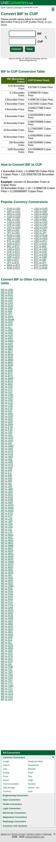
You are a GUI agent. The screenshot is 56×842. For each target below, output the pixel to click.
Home (3, 7)
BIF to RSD (7, 613)
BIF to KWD (7, 510)
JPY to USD (13, 233)
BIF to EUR (7, 292)
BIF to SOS (7, 645)
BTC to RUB (40, 268)
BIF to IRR (6, 481)
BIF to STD (7, 653)
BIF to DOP (7, 416)
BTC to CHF (40, 252)
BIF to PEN (7, 591)
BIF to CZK (7, 408)
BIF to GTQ (7, 451)
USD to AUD (40, 217)
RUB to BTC (13, 268)
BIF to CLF (6, 389)
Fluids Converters (12, 804)
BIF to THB (7, 667)
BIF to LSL (6, 529)
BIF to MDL (7, 537)
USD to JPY (40, 233)
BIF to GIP (6, 443)
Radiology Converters (14, 821)
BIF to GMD (7, 446)
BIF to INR (6, 311)
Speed (6, 780)
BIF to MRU (7, 554)
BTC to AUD (40, 243)
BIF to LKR (7, 524)
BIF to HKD (7, 457)
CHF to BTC (13, 252)
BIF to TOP (7, 677)
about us (5, 834)
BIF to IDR (6, 470)
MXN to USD (14, 214)
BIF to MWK (7, 562)
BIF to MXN (7, 316)
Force (5, 776)
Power (30, 772)
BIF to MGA (7, 540)
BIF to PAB (7, 589)
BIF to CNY (7, 303)
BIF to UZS (7, 699)
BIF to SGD (7, 634)
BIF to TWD (7, 686)
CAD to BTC (13, 249)
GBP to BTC (13, 257)
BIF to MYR (7, 564)
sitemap (47, 834)
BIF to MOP (7, 551)
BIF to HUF (7, 467)
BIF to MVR (7, 559)
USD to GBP (40, 211)
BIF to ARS (7, 338)
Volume (6, 765)
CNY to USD (13, 227)
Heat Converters (11, 799)
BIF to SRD (7, 648)
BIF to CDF (7, 386)
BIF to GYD (7, 454)
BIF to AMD (7, 330)
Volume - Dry (33, 787)
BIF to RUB (7, 615)
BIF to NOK (7, 578)
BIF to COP (7, 397)
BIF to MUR (7, 556)
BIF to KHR (7, 500)
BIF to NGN (7, 572)
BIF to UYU (7, 696)
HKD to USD (13, 238)
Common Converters (14, 757)
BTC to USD (13, 241)
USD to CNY (40, 227)
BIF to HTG (7, 465)
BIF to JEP (6, 486)
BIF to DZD (7, 419)
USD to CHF (40, 225)
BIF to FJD (6, 430)
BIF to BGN (7, 354)
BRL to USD (13, 219)
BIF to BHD (7, 357)
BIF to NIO (6, 575)
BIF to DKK (7, 413)
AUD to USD (13, 217)
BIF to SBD (7, 624)
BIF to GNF (7, 448)
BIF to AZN (7, 343)
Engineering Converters (15, 795)
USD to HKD (40, 238)
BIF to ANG (7, 333)
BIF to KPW (7, 505)
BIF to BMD (7, 360)
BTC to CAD (40, 249)
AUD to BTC (13, 243)
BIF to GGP (7, 438)
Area (5, 769)
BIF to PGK (7, 594)
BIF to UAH (7, 691)
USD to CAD (40, 222)
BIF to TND (7, 675)
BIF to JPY (6, 314)
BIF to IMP (6, 475)
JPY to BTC (13, 262)
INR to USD (13, 230)
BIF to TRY (7, 680)
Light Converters (12, 808)
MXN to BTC (13, 265)
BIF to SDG (7, 629)
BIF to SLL (6, 642)
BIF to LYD (6, 532)
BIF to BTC (7, 373)
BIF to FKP (7, 432)
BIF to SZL (6, 664)
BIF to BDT (7, 351)
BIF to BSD (7, 370)
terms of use (18, 834)
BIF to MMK (7, 545)
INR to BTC (13, 260)
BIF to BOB (7, 365)
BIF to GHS (7, 440)
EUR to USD (13, 208)
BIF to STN (7, 656)
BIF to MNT (7, 548)
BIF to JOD (7, 492)
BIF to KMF (7, 502)
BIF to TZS (6, 688)
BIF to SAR (7, 621)
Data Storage (9, 787)
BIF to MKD (7, 543)
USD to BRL (40, 219)
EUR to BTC (13, 254)
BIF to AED (7, 322)
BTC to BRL (40, 246)
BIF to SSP (7, 651)
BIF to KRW (7, 508)
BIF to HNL (7, 459)
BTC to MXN (40, 265)
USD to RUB (40, 235)
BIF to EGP (7, 421)
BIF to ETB (7, 427)
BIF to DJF (6, 411)
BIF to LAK (6, 518)
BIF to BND (7, 362)
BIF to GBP (7, 308)
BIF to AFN (7, 324)
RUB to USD (13, 235)
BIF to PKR (7, 599)
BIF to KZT (6, 516)
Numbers (32, 784)
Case (30, 791)
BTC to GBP (40, 257)
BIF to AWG (7, 341)
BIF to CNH (7, 395)
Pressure (32, 769)
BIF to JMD (7, 489)
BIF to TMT (7, 672)
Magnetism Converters (15, 817)
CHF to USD (13, 225)
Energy (6, 772)
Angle (30, 780)
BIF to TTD (7, 683)
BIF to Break (7, 319)
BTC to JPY (40, 262)
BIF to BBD (7, 349)
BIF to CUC (7, 403)
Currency (7, 791)
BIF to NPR (7, 580)
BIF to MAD (7, 535)
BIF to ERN (7, 424)
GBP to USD (13, 211)
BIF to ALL (6, 327)
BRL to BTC (13, 246)
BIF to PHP (7, 597)
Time (30, 776)
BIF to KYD (7, 513)
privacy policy (34, 834)
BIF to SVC (7, 659)
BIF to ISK (6, 483)
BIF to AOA (7, 335)
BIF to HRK (7, 462)
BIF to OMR (7, 586)
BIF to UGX (7, 694)
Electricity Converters (14, 812)
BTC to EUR (40, 254)
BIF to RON (7, 610)
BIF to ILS (6, 473)
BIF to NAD (7, 570)
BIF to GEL (7, 435)
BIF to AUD (7, 295)
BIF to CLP (7, 392)
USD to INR (40, 230)
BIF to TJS (6, 669)
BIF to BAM (7, 346)
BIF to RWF (7, 618)
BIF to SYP (7, 661)
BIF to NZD (7, 583)
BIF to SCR (7, 626)
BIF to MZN (7, 567)
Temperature (33, 765)
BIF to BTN (7, 376)
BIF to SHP (7, 637)
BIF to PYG (7, 605)
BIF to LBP (6, 521)
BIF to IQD (6, 478)
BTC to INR (40, 260)
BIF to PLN (7, 602)
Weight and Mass (35, 761)
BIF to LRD (7, 527)
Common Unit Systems (15, 825)
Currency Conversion (14, 7)
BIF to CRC (7, 400)
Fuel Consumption (11, 784)
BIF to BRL (7, 368)
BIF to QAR (7, 607)
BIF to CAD (7, 298)
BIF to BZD (7, 384)
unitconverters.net (34, 837)
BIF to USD (7, 289)
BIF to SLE (6, 640)
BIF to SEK (7, 632)
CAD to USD (13, 222)
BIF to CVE (7, 405)
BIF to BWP (7, 378)
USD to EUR (40, 208)
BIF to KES (7, 494)
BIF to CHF (7, 300)
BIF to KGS (7, 497)
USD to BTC (40, 241)
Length (6, 761)
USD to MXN (41, 214)
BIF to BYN (7, 381)
